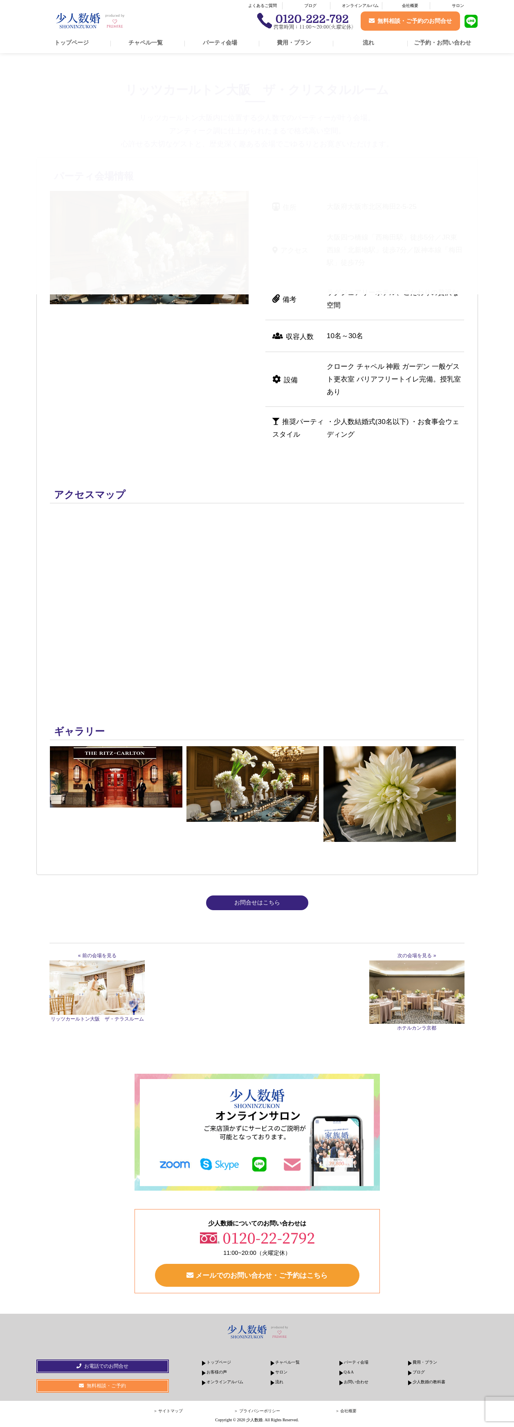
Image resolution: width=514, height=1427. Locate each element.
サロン (458, 5)
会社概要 (410, 5)
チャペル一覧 (145, 42)
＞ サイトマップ (168, 1411)
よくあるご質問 (262, 5)
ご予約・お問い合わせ (442, 42)
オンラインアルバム (360, 5)
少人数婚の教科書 (429, 1382)
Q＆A (349, 1372)
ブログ (310, 5)
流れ (368, 42)
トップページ (71, 42)
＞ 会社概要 (346, 1411)
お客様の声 (216, 1372)
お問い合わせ (356, 1382)
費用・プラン (294, 42)
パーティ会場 (220, 42)
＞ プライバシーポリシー (257, 1411)
